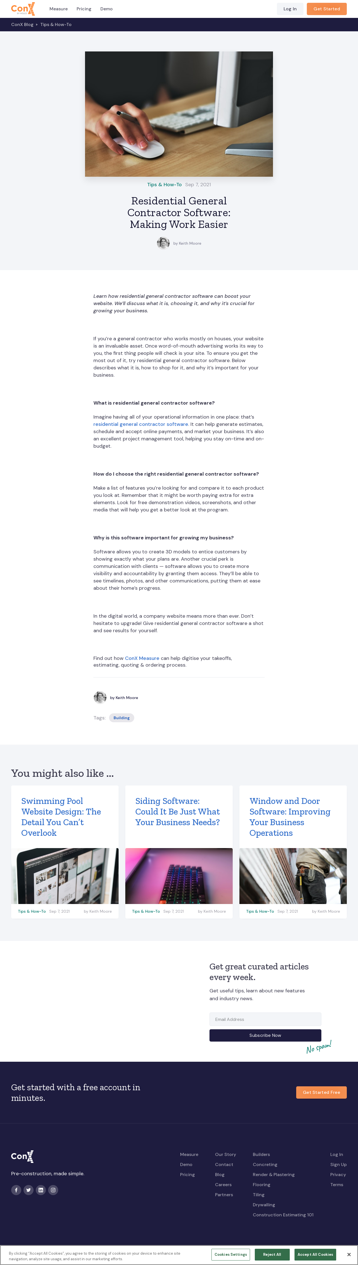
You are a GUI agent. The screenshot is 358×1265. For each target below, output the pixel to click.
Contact (224, 1164)
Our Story (225, 1154)
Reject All (272, 1257)
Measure (59, 9)
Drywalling (264, 1205)
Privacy (338, 1174)
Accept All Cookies (315, 1257)
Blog (220, 1174)
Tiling (259, 1195)
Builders (261, 1154)
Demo (106, 9)
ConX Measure (142, 658)
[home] (23, 9)
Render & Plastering (274, 1174)
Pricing (84, 9)
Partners (224, 1195)
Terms (336, 1185)
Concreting (265, 1164)
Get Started (327, 9)
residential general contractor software (140, 424)
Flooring (261, 1185)
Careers (223, 1185)
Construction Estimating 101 (283, 1215)
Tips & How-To (56, 24)
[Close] (349, 1257)
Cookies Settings (231, 1257)
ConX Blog (22, 24)
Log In (290, 9)
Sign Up (338, 1164)
